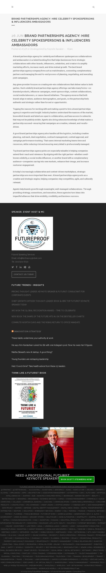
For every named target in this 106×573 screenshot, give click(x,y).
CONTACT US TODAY (24, 274)
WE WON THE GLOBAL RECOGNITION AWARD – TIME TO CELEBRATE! (43, 310)
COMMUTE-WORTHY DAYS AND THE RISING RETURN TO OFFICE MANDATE (46, 322)
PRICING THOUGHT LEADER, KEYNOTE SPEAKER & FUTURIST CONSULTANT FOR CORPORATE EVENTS (48, 293)
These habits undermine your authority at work (32, 338)
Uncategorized (37, 49)
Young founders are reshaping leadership (30, 359)
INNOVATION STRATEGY (27, 331)
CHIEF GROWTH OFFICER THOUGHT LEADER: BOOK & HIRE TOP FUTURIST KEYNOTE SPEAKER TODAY (50, 303)
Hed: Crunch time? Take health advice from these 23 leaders (38, 366)
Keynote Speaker (55, 49)
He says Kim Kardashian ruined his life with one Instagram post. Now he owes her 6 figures (52, 345)
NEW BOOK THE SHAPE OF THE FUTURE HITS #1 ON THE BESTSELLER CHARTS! (48, 316)
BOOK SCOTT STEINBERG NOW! (76, 479)
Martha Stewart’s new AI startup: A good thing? (32, 352)
